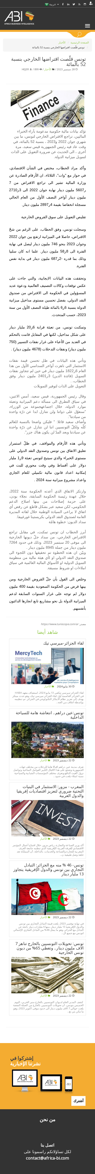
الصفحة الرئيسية (80, 42)
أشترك (78, 1100)
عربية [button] (52, 4)
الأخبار (62, 42)
